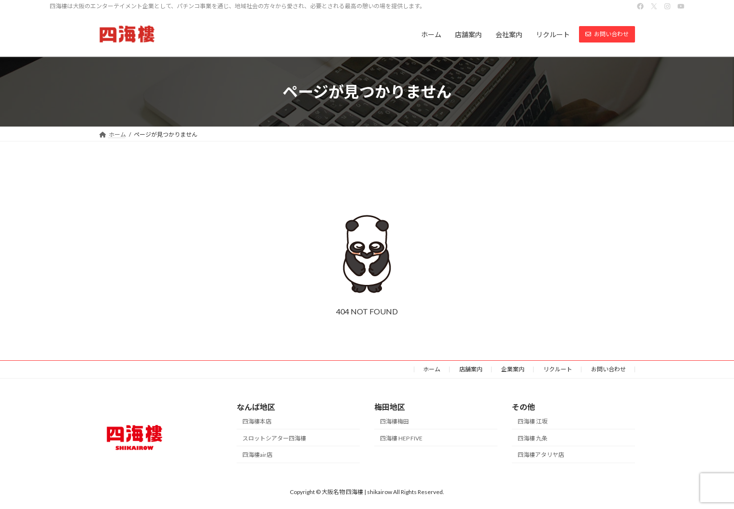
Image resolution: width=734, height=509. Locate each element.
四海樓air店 (257, 455)
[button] (607, 34)
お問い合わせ (608, 369)
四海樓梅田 (394, 421)
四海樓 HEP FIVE (401, 438)
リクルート (557, 369)
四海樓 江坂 (533, 421)
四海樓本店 (256, 421)
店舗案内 (470, 369)
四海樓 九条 (533, 438)
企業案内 (512, 369)
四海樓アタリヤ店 (541, 455)
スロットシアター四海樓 (274, 438)
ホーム (431, 369)
